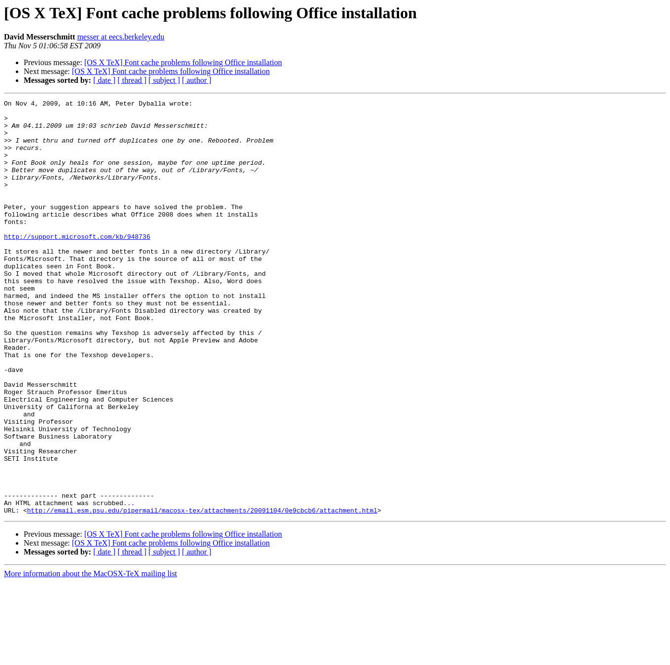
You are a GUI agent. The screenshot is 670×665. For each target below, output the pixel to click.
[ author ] (197, 80)
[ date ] (104, 80)
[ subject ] (164, 80)
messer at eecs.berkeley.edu (120, 37)
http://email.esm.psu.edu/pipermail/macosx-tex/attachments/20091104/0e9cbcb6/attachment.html (202, 593)
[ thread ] (132, 80)
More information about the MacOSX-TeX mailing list (90, 656)
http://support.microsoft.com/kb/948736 (77, 264)
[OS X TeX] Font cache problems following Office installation (183, 62)
